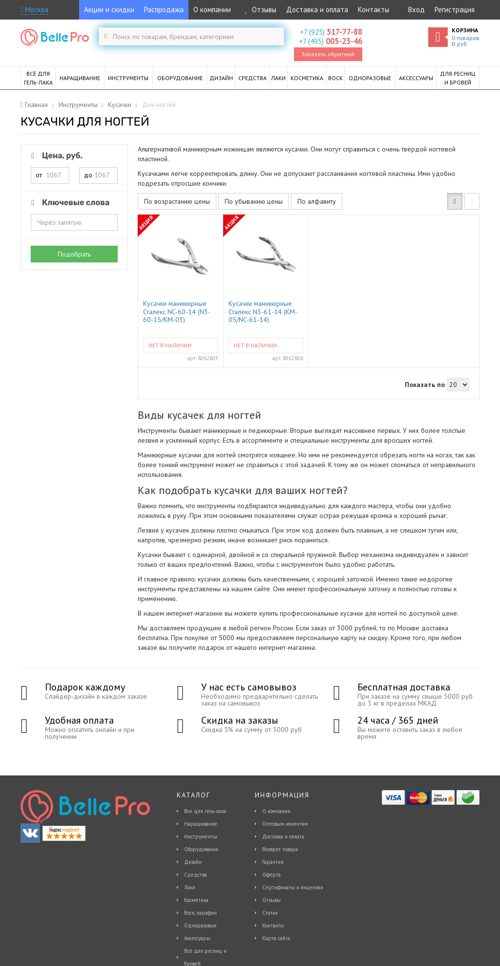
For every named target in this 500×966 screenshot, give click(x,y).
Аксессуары (197, 938)
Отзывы (258, 9)
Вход (416, 9)
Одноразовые (200, 925)
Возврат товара (280, 849)
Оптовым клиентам (285, 823)
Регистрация (455, 9)
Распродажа (164, 9)
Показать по (425, 384)
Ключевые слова (68, 202)
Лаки (189, 887)
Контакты (373, 9)
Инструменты (200, 836)
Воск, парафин (200, 912)
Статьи (270, 912)
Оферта (271, 874)
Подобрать (74, 254)
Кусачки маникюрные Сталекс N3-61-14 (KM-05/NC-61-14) (263, 311)
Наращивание (200, 823)
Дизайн (193, 862)
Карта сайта (276, 938)
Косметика (196, 900)
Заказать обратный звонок (327, 55)
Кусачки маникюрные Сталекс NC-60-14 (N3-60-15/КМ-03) (176, 311)
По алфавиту (316, 201)
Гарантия (273, 862)
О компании (212, 9)
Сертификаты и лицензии (292, 887)
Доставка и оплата (317, 9)
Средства (195, 874)
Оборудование (201, 849)
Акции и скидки (109, 9)
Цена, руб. (55, 155)
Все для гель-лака (205, 811)
